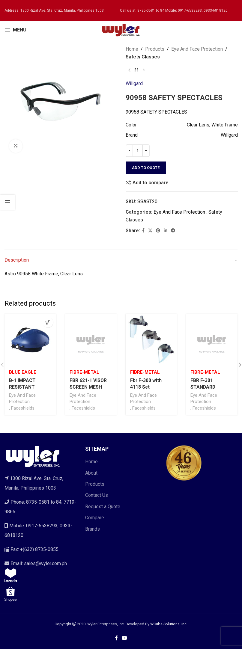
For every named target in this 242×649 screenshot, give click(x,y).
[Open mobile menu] (15, 30)
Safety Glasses (143, 57)
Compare (94, 517)
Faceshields (23, 408)
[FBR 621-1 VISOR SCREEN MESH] (91, 340)
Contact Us (96, 495)
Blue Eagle (22, 372)
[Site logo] (121, 29)
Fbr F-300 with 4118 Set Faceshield (146, 387)
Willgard (134, 83)
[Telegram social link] (173, 231)
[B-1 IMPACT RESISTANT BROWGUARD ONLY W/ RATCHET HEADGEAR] (30, 340)
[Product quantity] (137, 150)
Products (154, 49)
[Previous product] (129, 70)
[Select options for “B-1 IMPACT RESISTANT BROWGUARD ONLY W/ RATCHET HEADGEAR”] (48, 322)
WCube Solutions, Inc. (168, 624)
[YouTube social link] (124, 638)
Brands (92, 529)
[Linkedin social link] (165, 231)
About (91, 473)
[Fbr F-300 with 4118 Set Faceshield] (151, 340)
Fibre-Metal (84, 372)
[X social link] (150, 231)
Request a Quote (102, 506)
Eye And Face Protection (197, 49)
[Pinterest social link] (158, 231)
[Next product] (143, 70)
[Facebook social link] (143, 231)
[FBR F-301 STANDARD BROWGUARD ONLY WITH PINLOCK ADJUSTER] (212, 340)
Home (132, 49)
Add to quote (146, 167)
